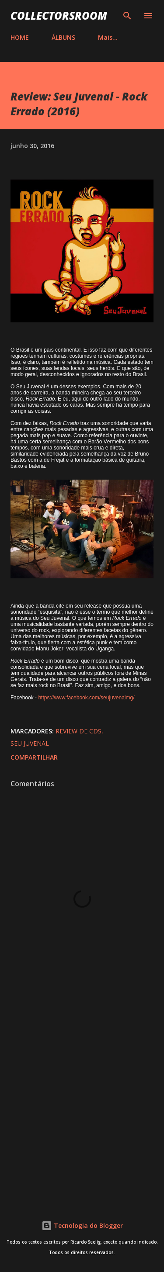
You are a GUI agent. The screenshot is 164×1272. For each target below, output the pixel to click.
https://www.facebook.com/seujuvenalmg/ (86, 698)
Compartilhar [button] (34, 757)
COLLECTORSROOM (58, 15)
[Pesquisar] (127, 15)
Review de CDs (78, 731)
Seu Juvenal (29, 743)
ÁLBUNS (63, 37)
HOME (19, 37)
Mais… (108, 37)
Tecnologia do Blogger (82, 1225)
